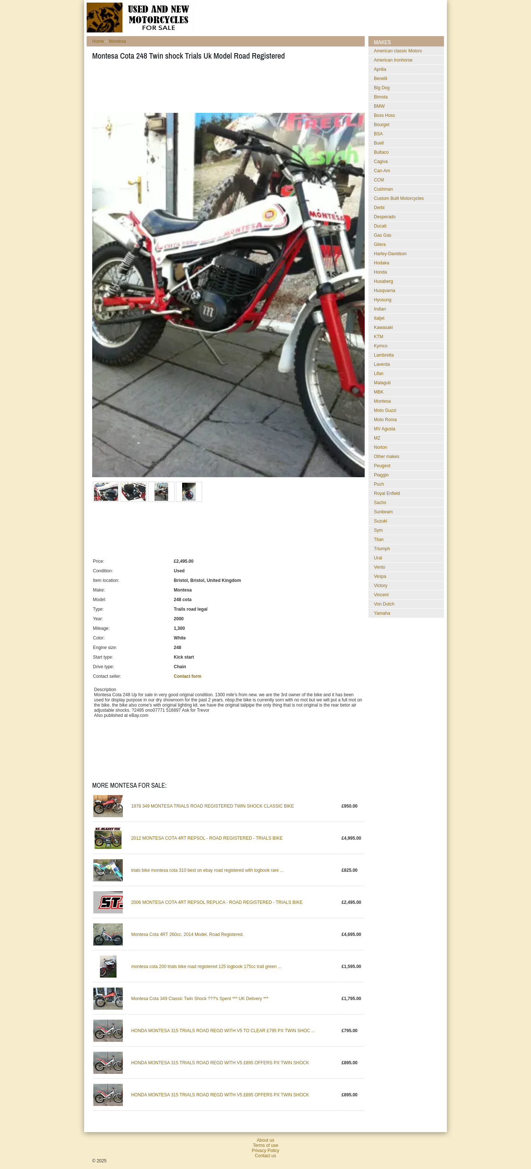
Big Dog (382, 87)
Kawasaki (383, 327)
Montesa (117, 41)
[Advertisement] (226, 88)
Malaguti (382, 382)
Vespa (380, 576)
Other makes (386, 456)
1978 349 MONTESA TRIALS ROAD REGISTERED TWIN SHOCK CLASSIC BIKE (212, 806)
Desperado (385, 216)
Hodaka (381, 263)
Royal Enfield (387, 493)
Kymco (381, 345)
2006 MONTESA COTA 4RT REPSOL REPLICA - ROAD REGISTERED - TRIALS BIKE (217, 902)
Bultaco (381, 152)
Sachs (380, 502)
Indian (380, 309)
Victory (380, 585)
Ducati (380, 226)
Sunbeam (383, 511)
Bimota (381, 97)
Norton (380, 447)
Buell (379, 143)
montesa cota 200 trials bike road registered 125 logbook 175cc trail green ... (206, 966)
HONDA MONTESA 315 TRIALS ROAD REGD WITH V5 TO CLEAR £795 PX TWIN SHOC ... (223, 1030)
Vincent (381, 594)
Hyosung (382, 299)
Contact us (265, 1155)
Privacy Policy (266, 1150)
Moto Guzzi (385, 410)
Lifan (379, 373)
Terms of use (265, 1145)
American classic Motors (398, 50)
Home (98, 41)
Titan (379, 539)
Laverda (382, 364)
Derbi (379, 207)
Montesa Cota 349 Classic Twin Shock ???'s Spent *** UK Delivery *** (199, 998)
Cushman (383, 189)
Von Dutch (384, 604)
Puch (379, 484)
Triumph (382, 548)
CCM (379, 180)
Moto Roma (385, 419)
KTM (378, 336)
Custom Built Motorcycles (399, 198)
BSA (378, 133)
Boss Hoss (384, 115)
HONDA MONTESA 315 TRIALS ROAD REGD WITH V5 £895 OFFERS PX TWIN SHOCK (220, 1062)
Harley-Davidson (390, 253)
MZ (377, 438)
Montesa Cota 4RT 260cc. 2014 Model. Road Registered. (187, 934)
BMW (379, 106)
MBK (379, 392)
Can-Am (382, 170)
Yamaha (382, 613)
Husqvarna (384, 290)
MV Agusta (384, 428)
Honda (380, 272)
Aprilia (380, 69)
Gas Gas (382, 235)
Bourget (381, 124)
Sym (378, 530)
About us (265, 1140)
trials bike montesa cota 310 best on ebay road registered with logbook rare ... (207, 870)
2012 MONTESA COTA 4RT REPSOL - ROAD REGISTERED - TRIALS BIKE (207, 838)
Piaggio (381, 475)
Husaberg (383, 281)
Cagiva (381, 161)
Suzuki (380, 521)
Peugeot (382, 465)
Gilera (380, 244)
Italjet (379, 318)
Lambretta (384, 355)
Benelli (380, 78)
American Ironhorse (393, 60)
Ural (378, 558)
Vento (379, 567)
